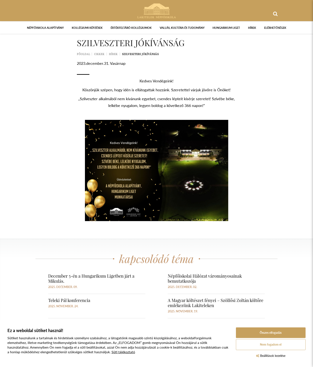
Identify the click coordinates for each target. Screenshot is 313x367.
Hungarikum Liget (226, 27)
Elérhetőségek (275, 27)
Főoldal (83, 54)
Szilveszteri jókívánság (140, 54)
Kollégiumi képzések (87, 27)
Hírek (252, 27)
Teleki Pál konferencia (69, 300)
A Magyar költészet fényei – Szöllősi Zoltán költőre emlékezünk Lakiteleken (215, 302)
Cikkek (99, 54)
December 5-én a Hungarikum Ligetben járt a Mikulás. (91, 278)
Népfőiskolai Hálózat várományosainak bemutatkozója (205, 278)
